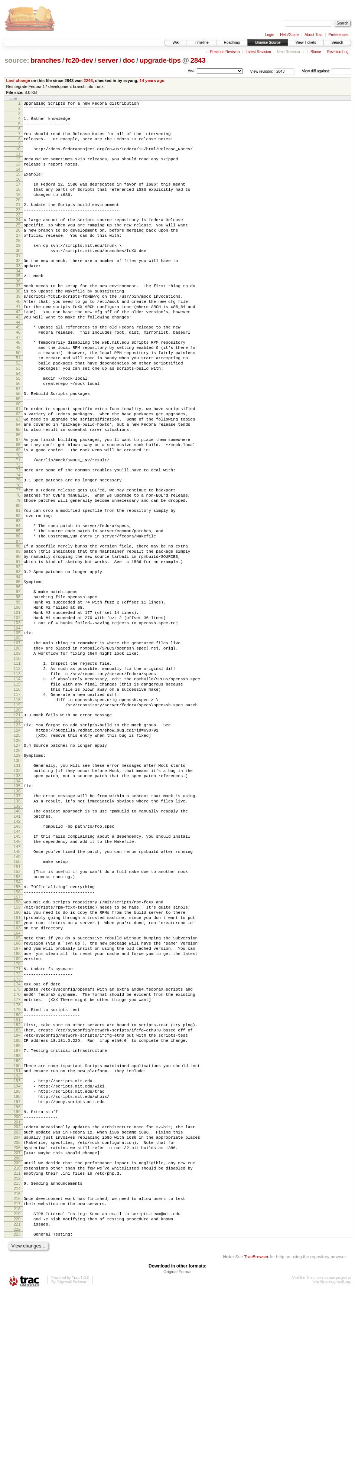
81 (18, 574)
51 (18, 398)
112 (17, 757)
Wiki (175, 42)
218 (17, 1385)
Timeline (201, 42)
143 (17, 940)
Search (337, 42)
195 (17, 1247)
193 (17, 1234)
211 (17, 1343)
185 (17, 1188)
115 (17, 776)
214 (17, 1361)
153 (17, 997)
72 (18, 523)
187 (17, 1199)
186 (17, 1195)
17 (18, 195)
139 (17, 917)
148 (17, 968)
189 (17, 1212)
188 (17, 1206)
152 (17, 990)
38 (18, 319)
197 (17, 1259)
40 (18, 331)
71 (18, 516)
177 (17, 1141)
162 (17, 1051)
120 (17, 808)
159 (17, 1032)
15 (18, 184)
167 (17, 1081)
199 (17, 1271)
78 (18, 556)
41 (18, 338)
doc (129, 60)
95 (18, 656)
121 (17, 813)
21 (18, 219)
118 (17, 795)
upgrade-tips (160, 60)
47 (18, 374)
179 (17, 1152)
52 (18, 404)
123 (17, 824)
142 (17, 935)
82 (18, 580)
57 (18, 434)
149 (17, 974)
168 (17, 1087)
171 (17, 1104)
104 (17, 711)
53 (18, 410)
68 (18, 499)
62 (18, 463)
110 (17, 746)
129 (17, 859)
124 (17, 830)
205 (17, 1307)
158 (17, 1025)
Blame (315, 52)
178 (17, 1147)
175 (17, 1128)
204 (17, 1301)
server (108, 60)
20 (18, 214)
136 (17, 900)
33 (18, 290)
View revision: (261, 71)
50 (18, 391)
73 (18, 528)
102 (17, 699)
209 (17, 1331)
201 (17, 1283)
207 (17, 1320)
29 (18, 266)
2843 (198, 60)
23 (18, 231)
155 (17, 1008)
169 (17, 1093)
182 (17, 1169)
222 (17, 1408)
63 (18, 469)
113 (17, 764)
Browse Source (267, 42)
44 (18, 356)
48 (18, 379)
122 (17, 819)
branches (45, 60)
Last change (18, 80)
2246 (88, 80)
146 (17, 957)
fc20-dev (79, 60)
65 (18, 482)
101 (17, 692)
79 (18, 562)
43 (18, 350)
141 (17, 928)
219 (17, 1389)
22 (18, 225)
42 (18, 344)
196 (17, 1253)
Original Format (177, 1452)
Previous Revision (225, 52)
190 (17, 1217)
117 (17, 789)
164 (17, 1063)
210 (17, 1337)
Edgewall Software (71, 1462)
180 (17, 1158)
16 (18, 190)
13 (18, 173)
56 (18, 428)
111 (17, 751)
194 (17, 1241)
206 (17, 1313)
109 (17, 740)
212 (17, 1350)
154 (17, 1003)
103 (17, 705)
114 (17, 770)
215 (17, 1367)
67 (18, 493)
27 (18, 255)
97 (18, 667)
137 (17, 905)
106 (17, 722)
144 (17, 946)
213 (17, 1354)
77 (18, 550)
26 (18, 249)
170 (17, 1100)
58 (18, 439)
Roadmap (232, 42)
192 (17, 1229)
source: (16, 60)
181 (17, 1164)
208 (17, 1326)
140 (17, 922)
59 (18, 445)
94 (18, 651)
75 (18, 539)
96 (18, 662)
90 (18, 627)
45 (18, 361)
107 (17, 727)
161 (17, 1044)
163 (17, 1057)
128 (17, 854)
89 (18, 621)
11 (18, 162)
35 (18, 301)
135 (17, 894)
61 (18, 456)
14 (18, 179)
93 (18, 645)
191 (17, 1223)
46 (18, 368)
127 (17, 847)
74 (18, 534)
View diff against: (326, 71)
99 (18, 680)
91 (18, 634)
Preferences (339, 35)
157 (17, 1020)
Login (269, 35)
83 (18, 586)
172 (17, 1111)
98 (18, 673)
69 (18, 505)
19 (18, 208)
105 (17, 716)
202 (17, 1288)
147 (17, 963)
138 (17, 911)
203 (17, 1294)
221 (17, 1402)
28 (18, 261)
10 (18, 155)
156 (17, 1014)
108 (17, 734)
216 (17, 1372)
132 (17, 876)
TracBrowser (256, 1437)
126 (17, 843)
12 (18, 166)
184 (17, 1182)
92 (18, 640)
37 (18, 312)
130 (17, 865)
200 (17, 1277)
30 (18, 273)
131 (17, 870)
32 (18, 284)
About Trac (313, 35)
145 (17, 951)
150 (17, 979)
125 (17, 836)
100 (17, 686)
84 (18, 591)
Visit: (192, 71)
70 (18, 512)
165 (17, 1068)
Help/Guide (289, 35)
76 (18, 545)
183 (17, 1176)
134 (17, 889)
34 (18, 296)
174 (17, 1122)
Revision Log (338, 52)
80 (18, 569)
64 (18, 475)
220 (17, 1396)
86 (18, 604)
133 (17, 882)
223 (17, 1413)
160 (17, 1038)
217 (17, 1378)
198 (17, 1266)
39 (18, 325)
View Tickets (306, 42)
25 (18, 243)
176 (17, 1134)
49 (18, 385)
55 (18, 421)
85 (18, 597)
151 (17, 986)
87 (18, 610)
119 (17, 801)
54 (18, 417)
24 (18, 236)
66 (18, 488)
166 (17, 1074)
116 (17, 783)
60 (18, 451)
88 (18, 615)
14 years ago (152, 80)
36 (18, 307)
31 (18, 279)
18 (18, 201)
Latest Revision (258, 52)
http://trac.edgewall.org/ (332, 1462)
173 (17, 1117)
